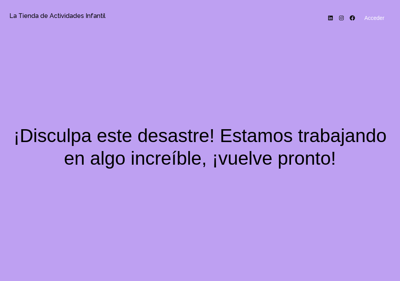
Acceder (374, 18)
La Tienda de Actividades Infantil (57, 16)
